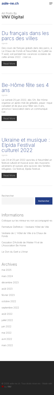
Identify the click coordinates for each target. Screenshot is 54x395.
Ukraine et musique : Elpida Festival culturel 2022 (26, 145)
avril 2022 (7, 339)
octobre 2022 (9, 301)
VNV (9, 386)
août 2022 (7, 313)
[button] (50, 3)
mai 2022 (7, 332)
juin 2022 (6, 326)
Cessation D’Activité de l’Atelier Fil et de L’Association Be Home (22, 244)
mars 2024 (7, 276)
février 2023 (8, 295)
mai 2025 (6, 269)
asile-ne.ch (10, 3)
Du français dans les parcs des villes (25, 35)
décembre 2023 (10, 282)
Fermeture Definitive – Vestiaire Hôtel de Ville (25, 226)
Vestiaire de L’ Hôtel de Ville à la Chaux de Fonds (24, 235)
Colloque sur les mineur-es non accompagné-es (27, 220)
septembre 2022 (10, 307)
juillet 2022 (7, 320)
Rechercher (8, 195)
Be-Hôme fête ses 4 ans (25, 87)
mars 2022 (7, 345)
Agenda (4, 43)
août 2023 (7, 288)
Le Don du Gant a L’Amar (15, 251)
